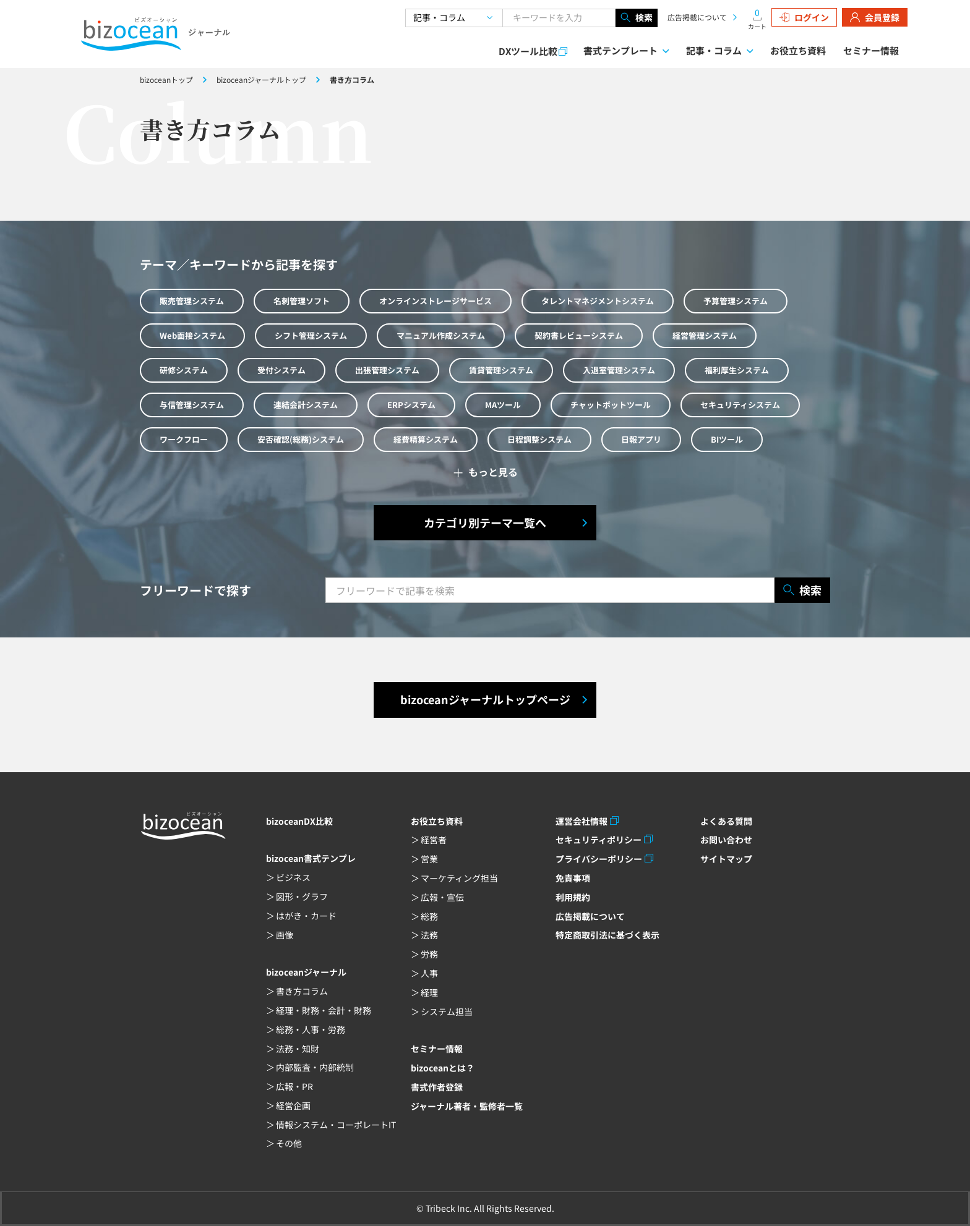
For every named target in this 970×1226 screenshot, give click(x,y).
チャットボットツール (610, 405)
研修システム (184, 370)
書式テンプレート (620, 50)
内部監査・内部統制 (315, 1067)
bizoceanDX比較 (299, 821)
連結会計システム (305, 405)
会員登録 (874, 17)
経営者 (434, 839)
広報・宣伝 (442, 897)
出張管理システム (387, 370)
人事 (429, 973)
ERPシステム (411, 405)
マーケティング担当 (459, 878)
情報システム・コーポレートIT (336, 1124)
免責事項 (573, 878)
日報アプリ (641, 439)
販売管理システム (192, 301)
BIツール (727, 439)
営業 (429, 859)
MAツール (503, 405)
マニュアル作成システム (441, 335)
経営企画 (293, 1105)
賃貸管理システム (501, 370)
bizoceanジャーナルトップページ (485, 699)
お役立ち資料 (798, 50)
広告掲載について (697, 17)
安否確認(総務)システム (300, 439)
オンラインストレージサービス (435, 301)
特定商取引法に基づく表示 (607, 935)
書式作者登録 (437, 1087)
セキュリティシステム (740, 405)
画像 (284, 935)
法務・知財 (297, 1048)
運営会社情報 (581, 821)
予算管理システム (735, 301)
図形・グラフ (302, 896)
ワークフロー (184, 439)
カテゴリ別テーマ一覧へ (485, 522)
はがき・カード (306, 915)
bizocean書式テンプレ (311, 858)
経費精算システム (425, 439)
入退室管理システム (619, 370)
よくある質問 (726, 821)
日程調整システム (539, 439)
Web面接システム (192, 335)
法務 (429, 935)
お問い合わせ (726, 839)
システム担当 (447, 1011)
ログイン (804, 17)
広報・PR (294, 1086)
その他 (289, 1143)
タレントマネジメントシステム (597, 301)
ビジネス (293, 877)
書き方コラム (302, 991)
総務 (429, 916)
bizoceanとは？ (442, 1068)
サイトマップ (726, 859)
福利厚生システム (737, 370)
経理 (429, 992)
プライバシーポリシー (599, 859)
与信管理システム (192, 405)
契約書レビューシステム (578, 335)
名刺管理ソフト (301, 301)
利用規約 (573, 897)
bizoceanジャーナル (306, 972)
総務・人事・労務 (310, 1029)
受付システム (281, 370)
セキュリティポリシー (599, 839)
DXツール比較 (528, 51)
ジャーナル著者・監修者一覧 (467, 1106)
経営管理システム (704, 335)
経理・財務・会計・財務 (323, 1010)
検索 (636, 18)
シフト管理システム (311, 335)
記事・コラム (714, 50)
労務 (429, 954)
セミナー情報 (871, 50)
